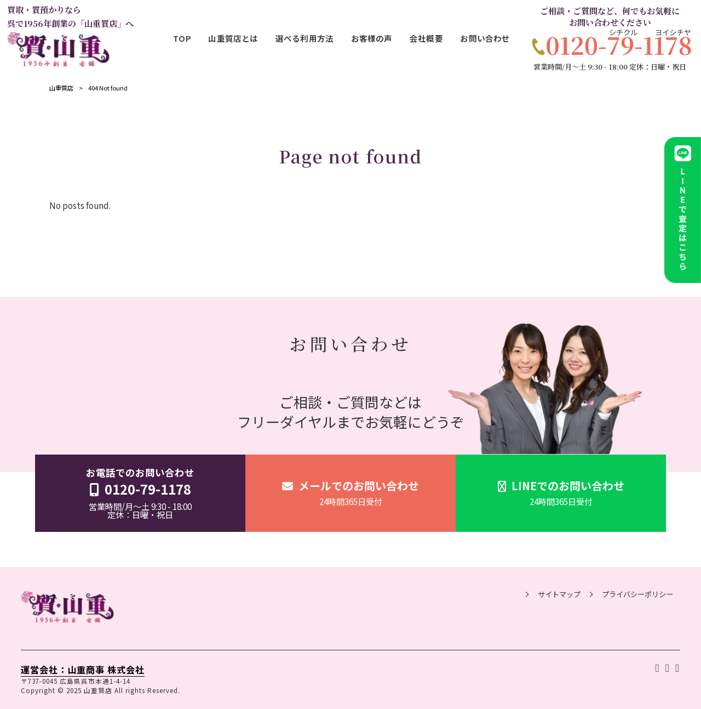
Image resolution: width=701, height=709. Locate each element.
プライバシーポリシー (637, 594)
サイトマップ (559, 594)
